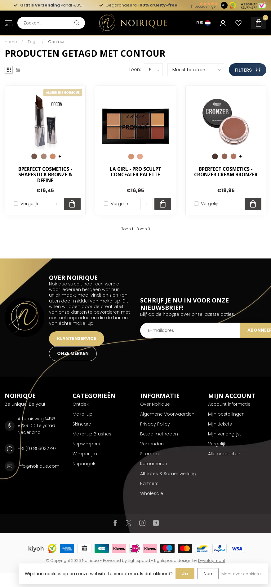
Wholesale (151, 493)
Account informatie (229, 404)
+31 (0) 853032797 (37, 448)
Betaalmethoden (159, 434)
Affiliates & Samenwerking (168, 473)
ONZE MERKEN (73, 353)
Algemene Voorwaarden (167, 414)
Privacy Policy (155, 424)
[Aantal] (56, 204)
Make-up (82, 414)
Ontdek (81, 404)
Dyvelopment (211, 560)
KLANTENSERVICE (76, 338)
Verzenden (152, 444)
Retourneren (153, 464)
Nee (208, 574)
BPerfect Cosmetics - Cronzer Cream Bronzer (226, 172)
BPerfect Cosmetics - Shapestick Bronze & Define (45, 174)
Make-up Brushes (92, 434)
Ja (185, 574)
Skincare (82, 424)
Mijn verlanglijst (224, 434)
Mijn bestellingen (226, 414)
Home (11, 42)
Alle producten (224, 454)
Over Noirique (155, 404)
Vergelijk (29, 203)
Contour (56, 42)
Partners (149, 483)
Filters (247, 70)
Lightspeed (139, 560)
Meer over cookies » (241, 573)
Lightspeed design (172, 560)
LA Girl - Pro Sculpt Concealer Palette (135, 172)
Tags (33, 42)
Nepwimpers (86, 444)
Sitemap (149, 454)
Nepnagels (84, 464)
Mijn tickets (220, 424)
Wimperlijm (85, 454)
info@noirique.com (39, 466)
